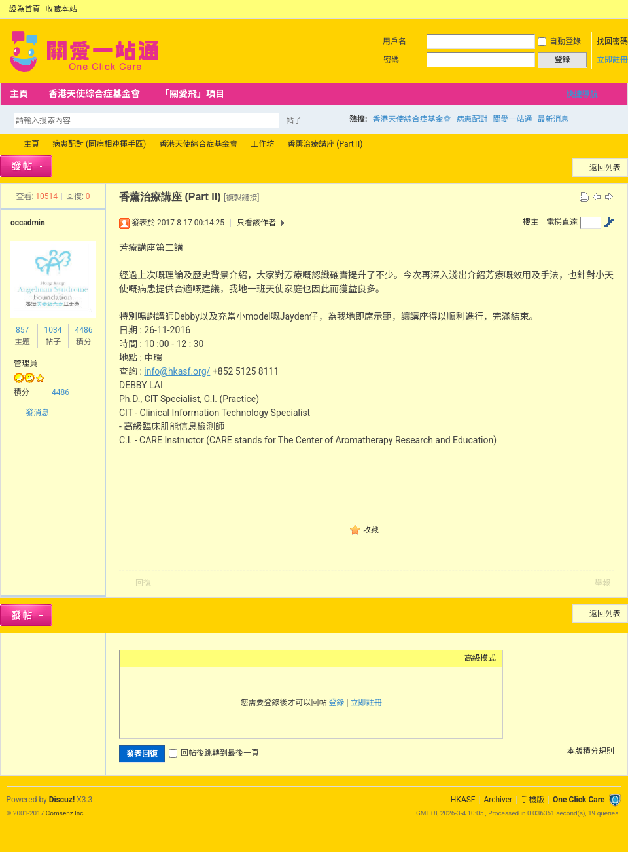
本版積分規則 (590, 751)
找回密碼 (612, 41)
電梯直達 (562, 222)
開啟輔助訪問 (603, 9)
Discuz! (62, 799)
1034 (52, 330)
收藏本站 (61, 9)
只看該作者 (256, 222)
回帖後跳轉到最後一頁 (214, 753)
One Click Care (578, 799)
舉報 (602, 582)
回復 (143, 582)
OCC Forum (5, 144)
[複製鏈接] (241, 197)
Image (159, 658)
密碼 (391, 59)
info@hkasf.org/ (177, 371)
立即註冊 (612, 59)
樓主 (530, 222)
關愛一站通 (512, 119)
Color (142, 658)
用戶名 (394, 41)
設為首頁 (25, 9)
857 (22, 330)
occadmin (27, 222)
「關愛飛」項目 (192, 93)
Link (175, 658)
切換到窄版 (613, 9)
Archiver (497, 799)
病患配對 (471, 119)
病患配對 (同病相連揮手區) (99, 144)
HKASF (463, 799)
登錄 (337, 702)
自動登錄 (559, 41)
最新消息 (552, 119)
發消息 (37, 412)
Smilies (224, 658)
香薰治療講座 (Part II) (324, 144)
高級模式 (480, 658)
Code (208, 658)
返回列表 (605, 167)
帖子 (294, 120)
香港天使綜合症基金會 (94, 93)
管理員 (25, 363)
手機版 (532, 799)
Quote (191, 658)
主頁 (19, 93)
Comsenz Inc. (65, 813)
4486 (83, 330)
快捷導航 (581, 94)
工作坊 (262, 144)
